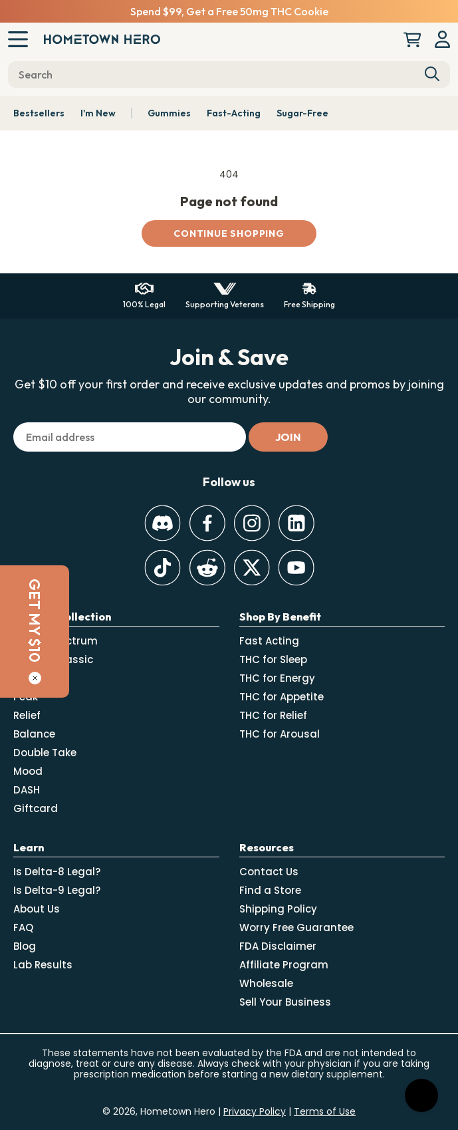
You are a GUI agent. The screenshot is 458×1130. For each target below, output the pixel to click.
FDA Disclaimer (277, 946)
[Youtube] (296, 567)
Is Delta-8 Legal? (56, 872)
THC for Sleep (273, 659)
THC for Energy (277, 678)
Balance (34, 734)
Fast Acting (269, 641)
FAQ (23, 927)
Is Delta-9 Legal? (56, 890)
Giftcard (35, 808)
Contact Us (268, 872)
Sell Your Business (285, 1002)
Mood (28, 771)
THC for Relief (273, 715)
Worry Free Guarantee (296, 927)
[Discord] (162, 523)
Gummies (169, 113)
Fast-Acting (234, 113)
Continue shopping (229, 233)
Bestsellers (38, 113)
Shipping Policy (278, 909)
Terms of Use (325, 1111)
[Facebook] (207, 523)
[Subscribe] (288, 437)
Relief (27, 715)
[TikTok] (162, 567)
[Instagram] (251, 523)
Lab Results (42, 965)
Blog (24, 946)
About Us (36, 909)
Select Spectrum (55, 641)
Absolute (36, 678)
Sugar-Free (302, 113)
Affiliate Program (283, 965)
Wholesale (266, 983)
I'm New (98, 113)
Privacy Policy (254, 1111)
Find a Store (270, 890)
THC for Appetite (281, 697)
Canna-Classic (53, 659)
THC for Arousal (279, 734)
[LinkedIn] (296, 523)
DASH (26, 790)
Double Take (44, 753)
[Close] (16, 678)
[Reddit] (207, 567)
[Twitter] (251, 567)
